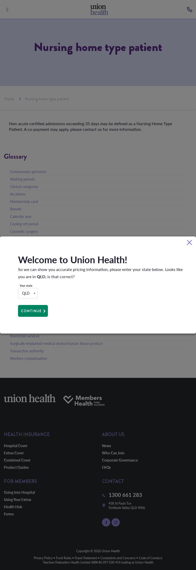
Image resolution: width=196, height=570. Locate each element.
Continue (31, 310)
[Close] (189, 243)
